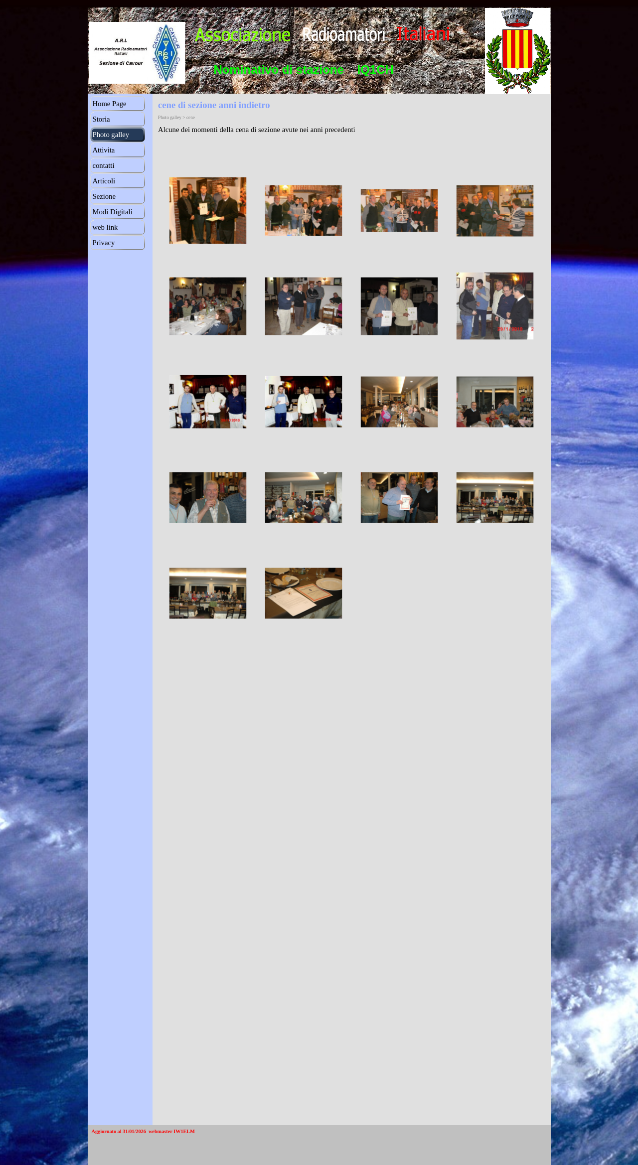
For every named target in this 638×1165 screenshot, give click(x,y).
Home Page (110, 104)
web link (105, 227)
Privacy (104, 243)
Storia (101, 119)
